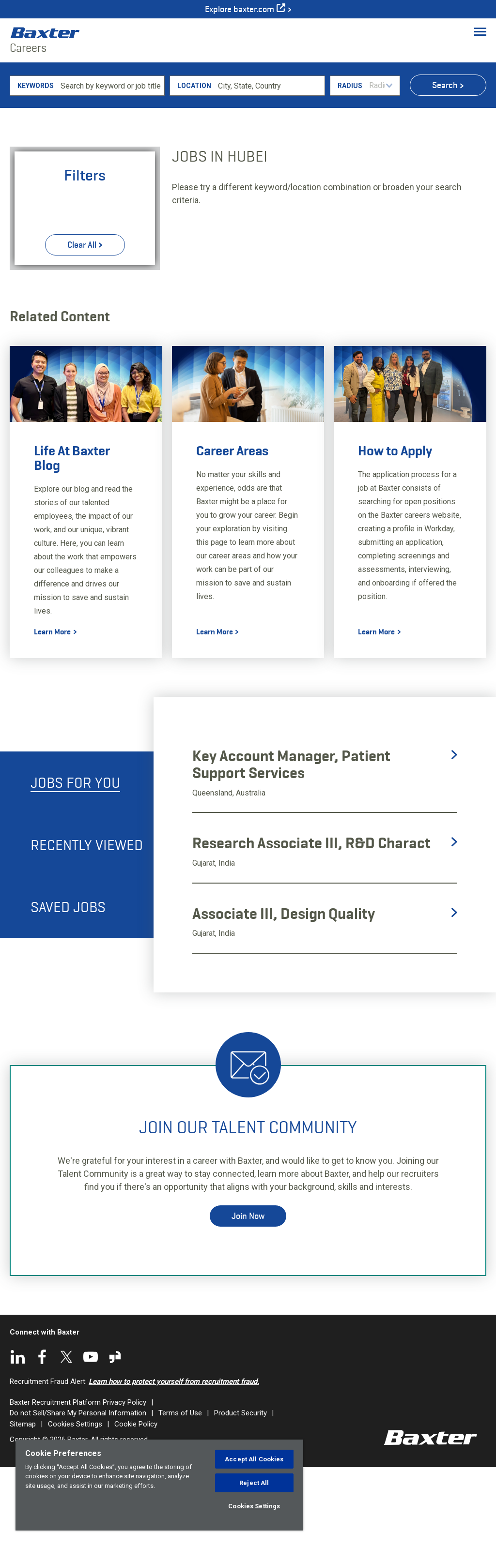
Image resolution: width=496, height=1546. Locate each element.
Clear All (81, 323)
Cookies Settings (254, 1506)
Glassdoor (115, 1435)
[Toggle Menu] (480, 31)
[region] (159, 1485)
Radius (350, 164)
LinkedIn (18, 1435)
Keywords (35, 164)
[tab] (77, 861)
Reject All (254, 1482)
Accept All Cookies (254, 1459)
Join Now (248, 1294)
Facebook (42, 1435)
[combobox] (269, 164)
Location (194, 164)
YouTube (90, 1435)
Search (445, 163)
